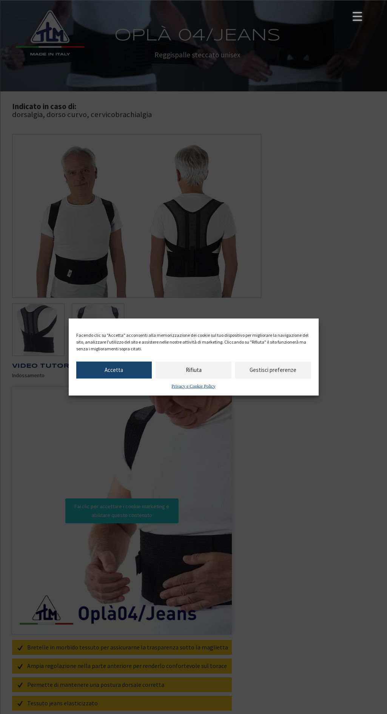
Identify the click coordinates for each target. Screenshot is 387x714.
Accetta (114, 369)
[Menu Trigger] (357, 16)
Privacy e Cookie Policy (193, 386)
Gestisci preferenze (273, 369)
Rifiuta (194, 369)
